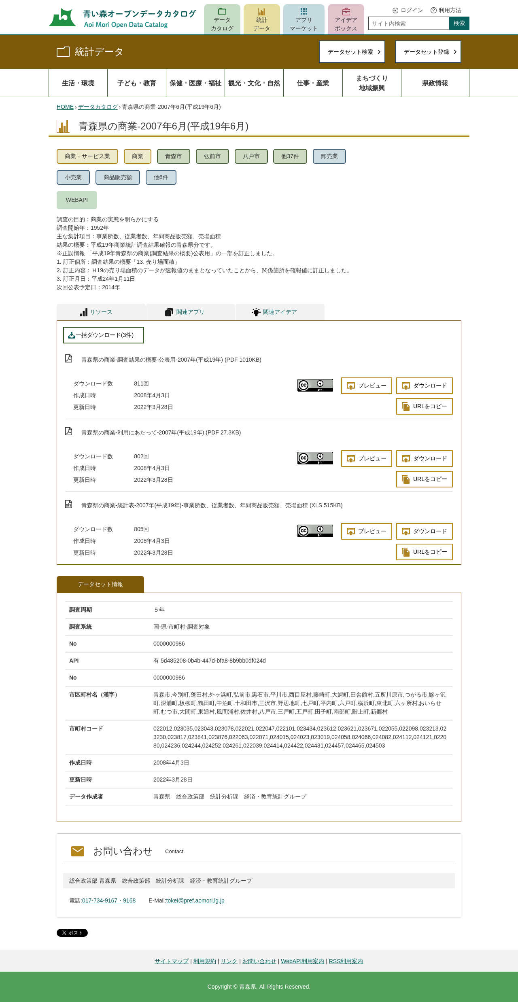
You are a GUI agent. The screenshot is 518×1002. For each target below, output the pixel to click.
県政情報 (435, 83)
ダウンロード (430, 385)
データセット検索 (350, 52)
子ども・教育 (136, 83)
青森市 (173, 156)
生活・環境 (78, 83)
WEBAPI (77, 200)
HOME (65, 107)
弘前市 (212, 156)
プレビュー (372, 385)
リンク (229, 961)
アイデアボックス (346, 24)
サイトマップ (172, 961)
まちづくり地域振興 (372, 82)
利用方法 (450, 10)
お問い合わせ (259, 961)
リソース (101, 312)
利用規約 (204, 961)
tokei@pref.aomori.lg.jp (195, 900)
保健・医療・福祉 (195, 83)
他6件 (161, 177)
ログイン (412, 10)
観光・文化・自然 (254, 83)
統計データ (261, 24)
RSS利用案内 (346, 961)
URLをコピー (430, 406)
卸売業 (329, 156)
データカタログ (222, 24)
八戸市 (251, 156)
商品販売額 (118, 177)
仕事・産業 (313, 83)
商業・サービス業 (87, 156)
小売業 (73, 177)
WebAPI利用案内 (302, 961)
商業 (137, 156)
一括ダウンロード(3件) (105, 335)
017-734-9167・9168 (109, 900)
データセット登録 (426, 52)
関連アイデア (280, 312)
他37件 (290, 156)
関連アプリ (190, 312)
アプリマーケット (304, 24)
